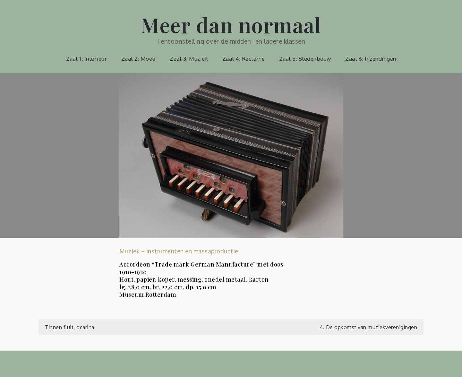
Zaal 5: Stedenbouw (305, 58)
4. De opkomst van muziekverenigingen (368, 327)
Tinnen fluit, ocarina (69, 327)
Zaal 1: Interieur (86, 58)
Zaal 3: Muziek (189, 58)
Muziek (129, 251)
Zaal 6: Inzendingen (370, 58)
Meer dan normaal (231, 24)
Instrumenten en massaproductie (192, 251)
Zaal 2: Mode (138, 58)
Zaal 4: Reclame (243, 58)
